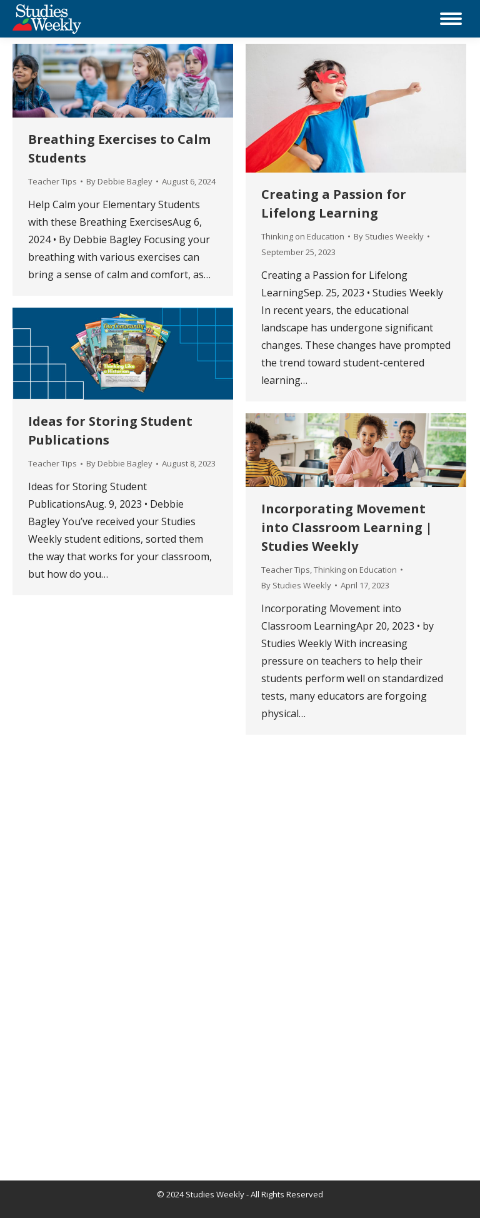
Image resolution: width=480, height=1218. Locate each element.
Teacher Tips (52, 181)
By (119, 181)
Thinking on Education (302, 236)
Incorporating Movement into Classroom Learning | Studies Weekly (346, 527)
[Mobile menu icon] (451, 19)
